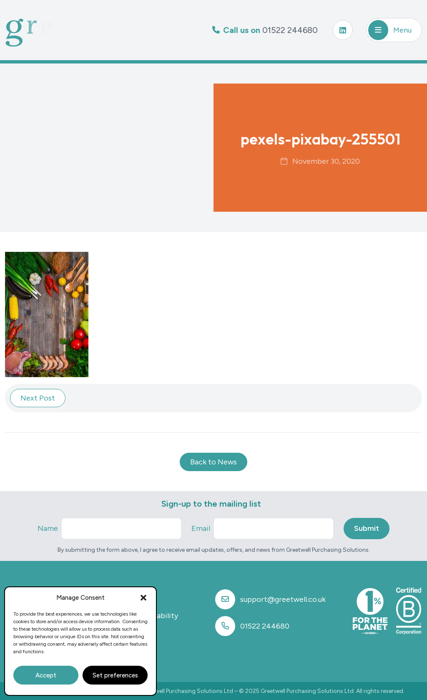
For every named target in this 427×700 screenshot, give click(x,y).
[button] (143, 597)
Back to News (213, 462)
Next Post (37, 398)
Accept (45, 675)
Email (200, 528)
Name (48, 528)
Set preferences (115, 675)
